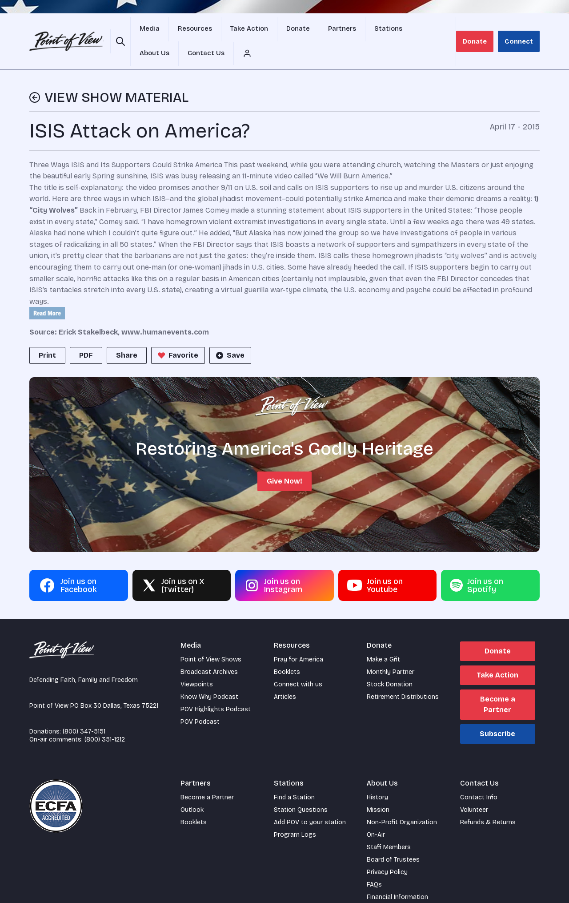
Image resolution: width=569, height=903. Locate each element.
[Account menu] (454, 31)
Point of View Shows (210, 639)
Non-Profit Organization (402, 802)
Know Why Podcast (209, 676)
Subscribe (497, 713)
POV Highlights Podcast (215, 689)
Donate (481, 31)
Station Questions (301, 789)
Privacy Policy (387, 851)
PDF (86, 335)
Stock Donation (390, 664)
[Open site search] (119, 31)
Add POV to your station (310, 802)
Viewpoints (196, 664)
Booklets (287, 651)
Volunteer (474, 789)
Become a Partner (497, 683)
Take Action (497, 654)
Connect (521, 31)
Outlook (192, 789)
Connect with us (298, 664)
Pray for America (298, 639)
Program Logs (295, 814)
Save (229, 335)
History (377, 777)
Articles (285, 676)
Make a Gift (383, 639)
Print (47, 335)
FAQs (374, 864)
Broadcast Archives (209, 651)
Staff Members (389, 826)
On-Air (376, 814)
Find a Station (294, 777)
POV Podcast (200, 701)
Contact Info (478, 777)
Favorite (177, 335)
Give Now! (284, 460)
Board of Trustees (393, 839)
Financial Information (397, 876)
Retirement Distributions (403, 676)
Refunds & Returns (488, 802)
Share (126, 335)
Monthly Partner (390, 651)
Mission (378, 789)
